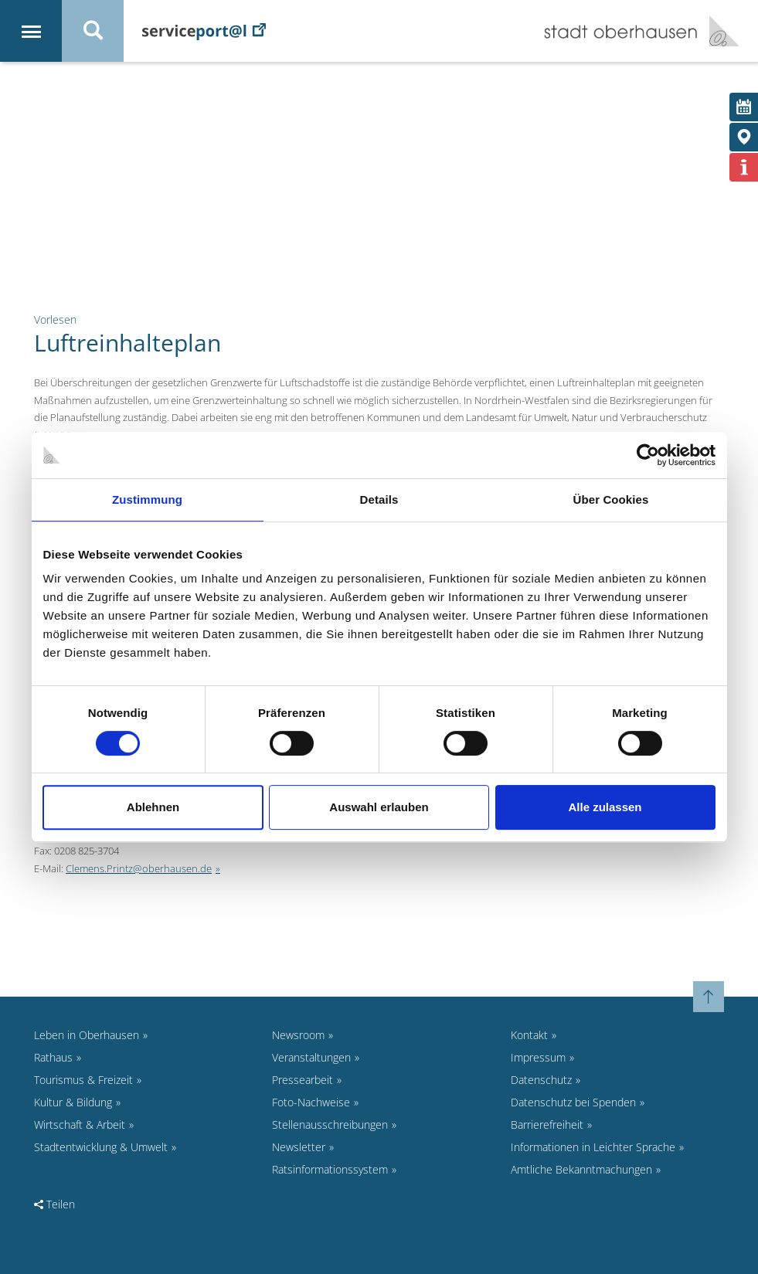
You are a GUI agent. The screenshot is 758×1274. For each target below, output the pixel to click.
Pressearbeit (302, 1079)
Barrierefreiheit (547, 1124)
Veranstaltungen (311, 1057)
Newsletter (298, 1147)
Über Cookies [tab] (611, 499)
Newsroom (298, 1035)
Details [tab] (379, 499)
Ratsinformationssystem (330, 1169)
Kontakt (529, 1035)
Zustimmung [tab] (147, 499)
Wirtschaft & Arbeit (79, 1124)
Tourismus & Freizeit (83, 1079)
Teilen (54, 1204)
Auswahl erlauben (378, 807)
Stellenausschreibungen (330, 1124)
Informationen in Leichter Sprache (593, 1147)
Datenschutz (541, 1079)
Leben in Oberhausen (86, 1035)
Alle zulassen (604, 807)
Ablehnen (153, 807)
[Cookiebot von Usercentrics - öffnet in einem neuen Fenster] (648, 455)
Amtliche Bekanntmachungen (581, 1169)
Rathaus (53, 1057)
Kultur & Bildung (73, 1102)
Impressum (538, 1057)
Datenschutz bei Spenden (573, 1102)
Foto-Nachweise (311, 1102)
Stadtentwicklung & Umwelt (101, 1147)
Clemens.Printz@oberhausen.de (139, 868)
